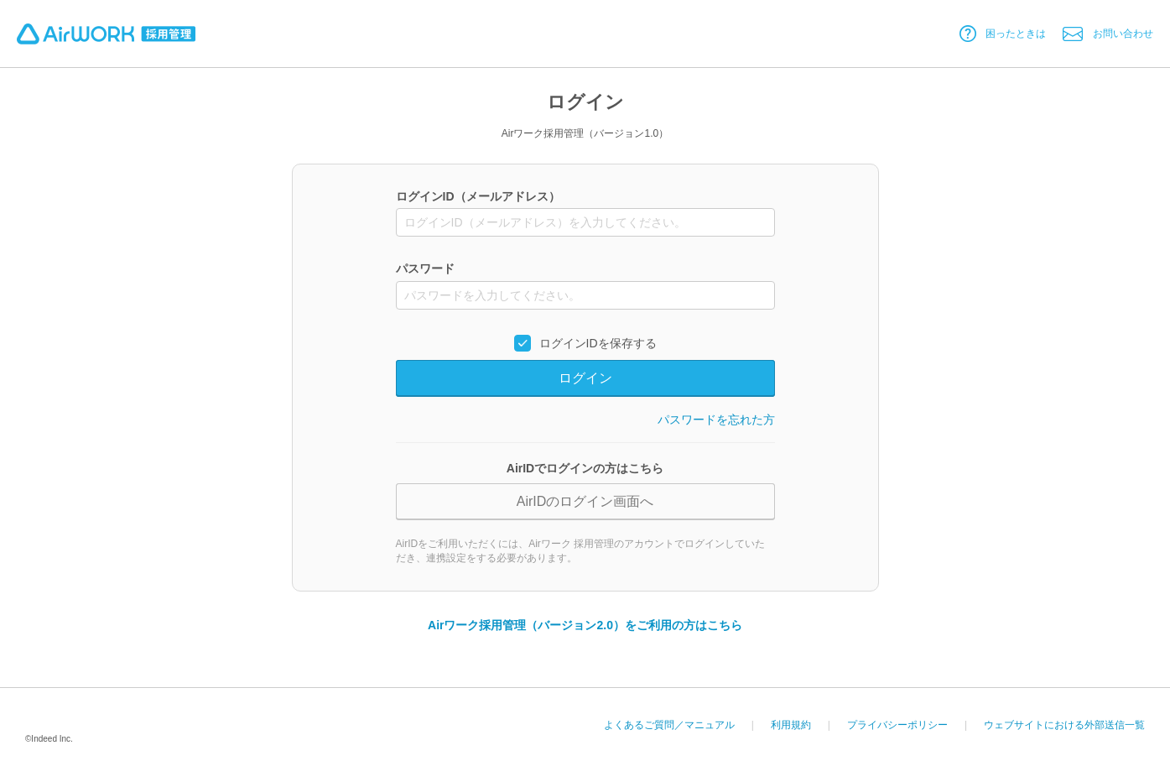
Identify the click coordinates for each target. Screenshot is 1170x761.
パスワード (425, 269)
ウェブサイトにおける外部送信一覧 (1064, 725)
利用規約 (791, 725)
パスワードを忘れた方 (716, 419)
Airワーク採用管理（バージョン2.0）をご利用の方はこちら (585, 625)
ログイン (585, 378)
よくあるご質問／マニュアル (669, 725)
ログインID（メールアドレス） (478, 196)
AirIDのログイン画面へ (585, 501)
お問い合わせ (1123, 33)
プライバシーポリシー (897, 725)
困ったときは (1015, 33)
